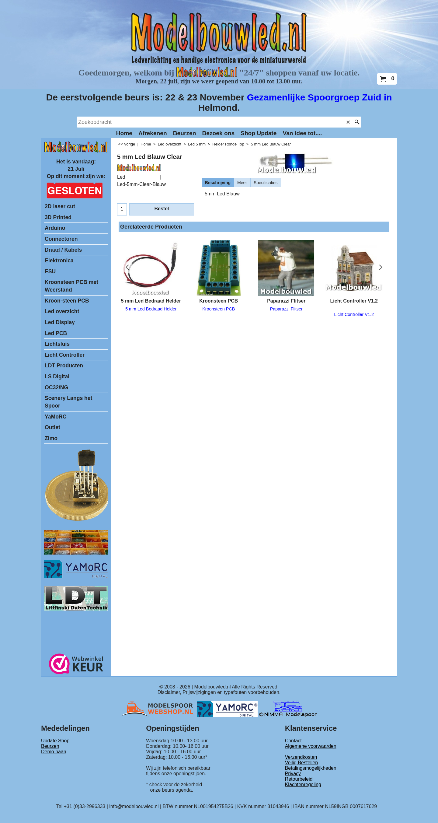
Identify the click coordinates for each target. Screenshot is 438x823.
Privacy (293, 773)
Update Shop (55, 740)
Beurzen (50, 746)
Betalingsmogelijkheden (310, 768)
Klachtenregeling (303, 784)
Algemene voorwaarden (310, 746)
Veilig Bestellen (301, 762)
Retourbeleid (299, 779)
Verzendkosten (301, 757)
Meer (242, 182)
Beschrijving (218, 182)
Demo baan (53, 751)
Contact (293, 740)
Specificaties (266, 182)
